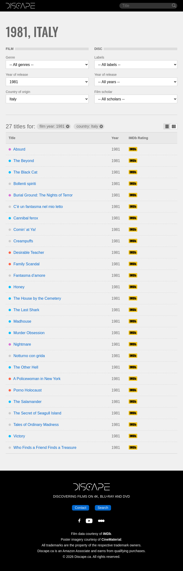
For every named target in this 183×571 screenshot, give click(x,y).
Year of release (17, 74)
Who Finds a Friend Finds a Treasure (44, 448)
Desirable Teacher (28, 252)
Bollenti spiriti (24, 184)
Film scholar (103, 92)
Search (103, 508)
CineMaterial (111, 539)
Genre (10, 57)
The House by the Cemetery (37, 298)
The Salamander (27, 402)
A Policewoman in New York (37, 379)
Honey (18, 287)
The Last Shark (26, 310)
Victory (19, 436)
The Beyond (23, 161)
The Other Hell (25, 367)
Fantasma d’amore (29, 275)
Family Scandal (26, 264)
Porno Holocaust (27, 390)
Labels (99, 57)
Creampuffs (23, 241)
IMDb (107, 534)
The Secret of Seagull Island (37, 413)
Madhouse (22, 321)
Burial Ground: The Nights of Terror (42, 195)
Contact (80, 508)
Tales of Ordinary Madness (36, 425)
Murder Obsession (29, 333)
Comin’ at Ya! (24, 230)
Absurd (19, 149)
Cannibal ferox (25, 218)
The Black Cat (25, 172)
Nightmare (22, 344)
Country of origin (18, 92)
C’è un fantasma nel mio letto (38, 207)
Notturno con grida (29, 356)
